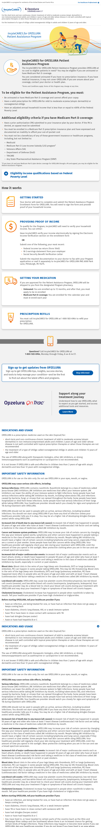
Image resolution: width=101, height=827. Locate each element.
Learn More (68, 412)
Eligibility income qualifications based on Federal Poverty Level (38, 175)
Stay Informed (82, 373)
